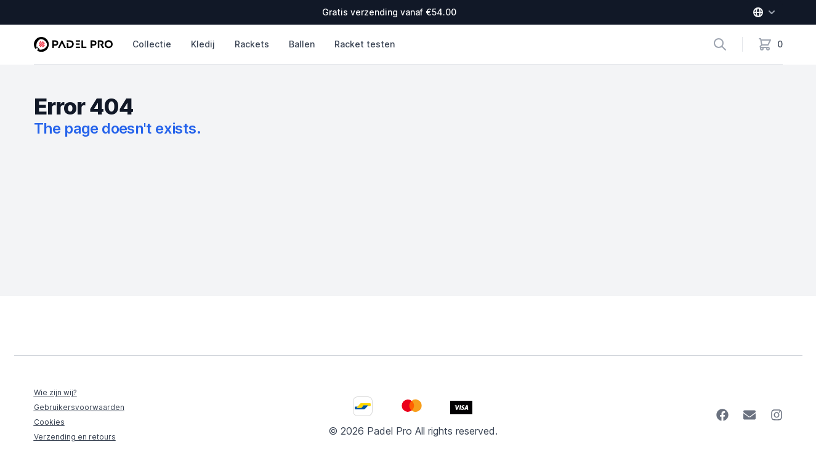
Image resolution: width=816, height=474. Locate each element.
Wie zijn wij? (55, 392)
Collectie (151, 44)
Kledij (203, 44)
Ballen (302, 44)
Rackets (252, 44)
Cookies (49, 422)
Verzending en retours (75, 436)
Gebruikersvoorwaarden (79, 407)
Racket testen (364, 44)
